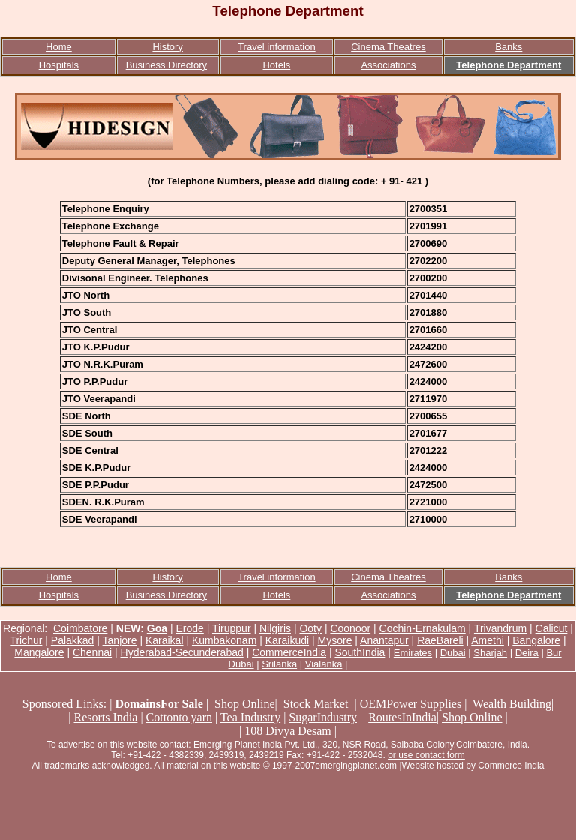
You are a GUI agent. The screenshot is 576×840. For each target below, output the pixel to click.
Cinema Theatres (388, 46)
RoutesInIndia (402, 717)
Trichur (26, 640)
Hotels (276, 64)
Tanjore (120, 640)
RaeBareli (440, 640)
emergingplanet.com (356, 765)
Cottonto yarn (179, 717)
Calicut (552, 628)
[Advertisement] (288, 806)
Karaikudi (287, 640)
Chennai (92, 652)
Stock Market (316, 704)
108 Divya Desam (288, 730)
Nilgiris (275, 628)
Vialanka (324, 664)
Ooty (310, 628)
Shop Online (244, 704)
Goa (157, 628)
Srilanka (279, 664)
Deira (526, 652)
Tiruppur (231, 628)
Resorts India (106, 717)
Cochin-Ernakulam (423, 628)
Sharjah (490, 652)
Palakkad (72, 640)
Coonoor (350, 628)
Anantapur (384, 640)
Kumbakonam (224, 640)
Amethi (487, 640)
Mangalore (39, 652)
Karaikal (165, 640)
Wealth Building (511, 704)
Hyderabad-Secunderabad (182, 652)
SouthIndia (359, 652)
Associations (388, 64)
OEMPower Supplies (411, 704)
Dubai (453, 652)
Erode (189, 628)
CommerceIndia (289, 652)
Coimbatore (80, 628)
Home (59, 46)
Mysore (335, 640)
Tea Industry (250, 717)
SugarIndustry (323, 717)
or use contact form (426, 755)
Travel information (277, 46)
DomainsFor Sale (158, 704)
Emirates (413, 652)
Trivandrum (500, 628)
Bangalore (536, 640)
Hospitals (59, 64)
